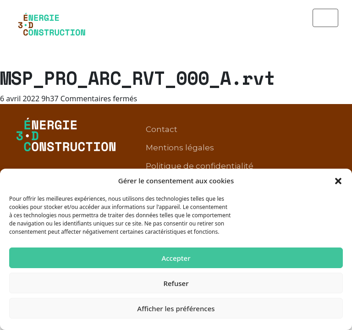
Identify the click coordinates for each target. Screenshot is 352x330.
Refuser (175, 283)
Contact (161, 97)
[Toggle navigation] (325, 18)
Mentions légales (180, 116)
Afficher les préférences (175, 308)
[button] (338, 180)
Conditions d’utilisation (191, 152)
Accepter (175, 258)
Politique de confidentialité (199, 134)
